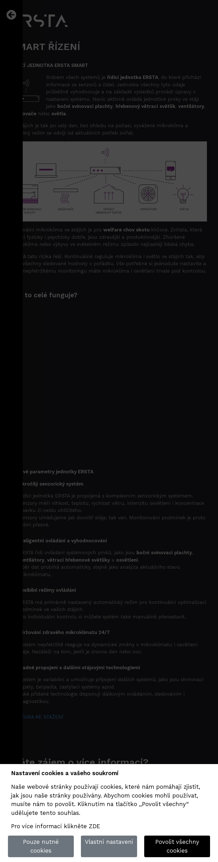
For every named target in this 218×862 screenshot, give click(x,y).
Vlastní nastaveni (109, 841)
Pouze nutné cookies (41, 846)
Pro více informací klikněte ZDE (55, 826)
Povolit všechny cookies (177, 846)
